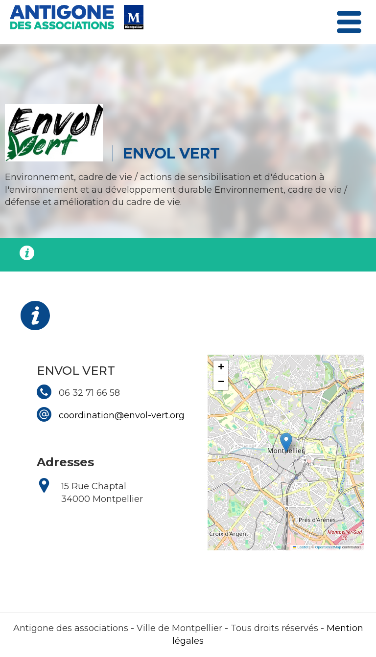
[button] (286, 442)
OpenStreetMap (328, 547)
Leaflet (300, 547)
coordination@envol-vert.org (122, 415)
